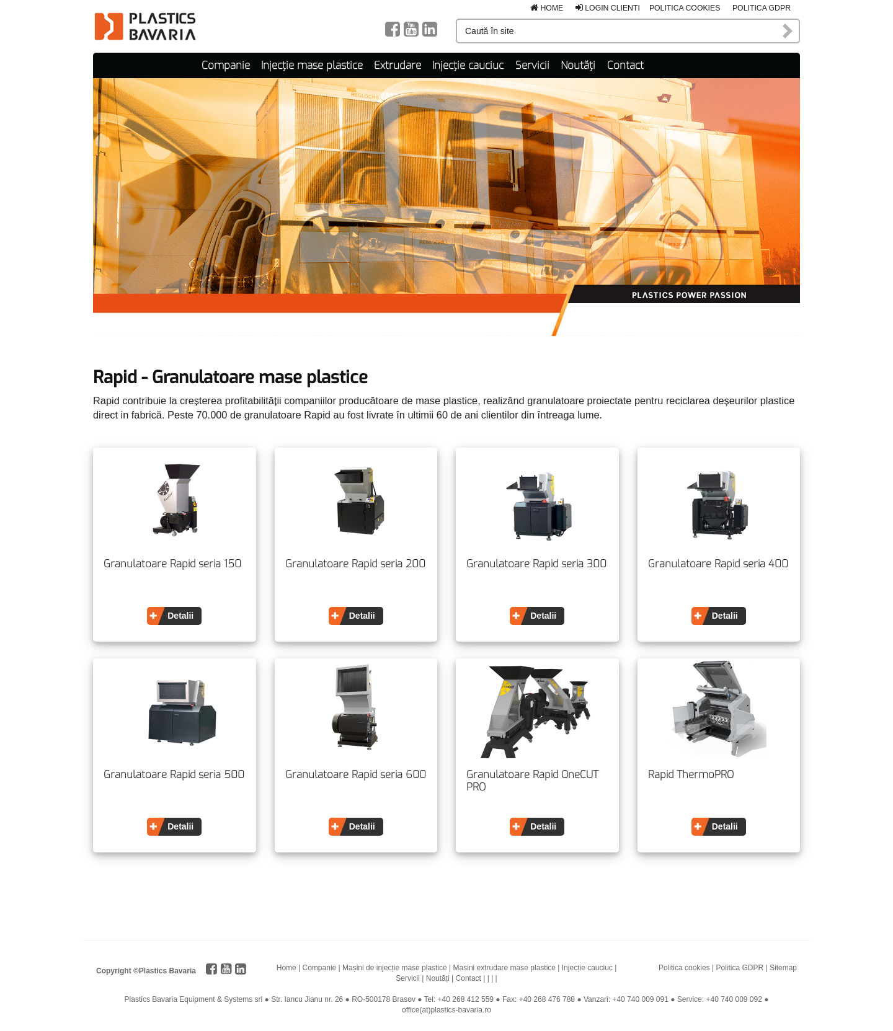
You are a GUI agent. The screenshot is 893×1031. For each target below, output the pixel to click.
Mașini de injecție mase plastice (394, 967)
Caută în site (788, 31)
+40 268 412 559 (466, 999)
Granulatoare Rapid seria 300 (536, 564)
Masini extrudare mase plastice (504, 967)
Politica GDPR (761, 8)
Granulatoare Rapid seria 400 (718, 564)
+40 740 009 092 (734, 999)
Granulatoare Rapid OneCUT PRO (532, 781)
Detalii (180, 616)
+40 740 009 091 (640, 999)
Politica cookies (685, 8)
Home (546, 8)
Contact (625, 65)
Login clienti (607, 8)
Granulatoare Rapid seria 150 (172, 564)
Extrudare (397, 65)
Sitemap (783, 967)
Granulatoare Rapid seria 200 (355, 564)
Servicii (532, 65)
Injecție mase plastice (312, 65)
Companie (226, 65)
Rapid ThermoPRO (691, 775)
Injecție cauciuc (468, 65)
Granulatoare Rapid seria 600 (355, 775)
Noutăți (578, 65)
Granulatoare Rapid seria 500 (174, 775)
